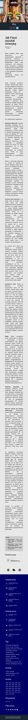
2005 (13, 686)
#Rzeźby (16, 658)
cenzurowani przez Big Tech (14, 470)
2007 (19, 686)
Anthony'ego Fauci (12, 92)
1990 (7, 682)
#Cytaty (12, 647)
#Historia (15, 650)
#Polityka (8, 656)
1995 (13, 682)
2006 (16, 686)
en (6, 701)
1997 (19, 682)
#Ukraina (8, 663)
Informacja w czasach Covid (13, 635)
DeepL (19, 75)
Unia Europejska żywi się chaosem (14, 594)
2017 (19, 690)
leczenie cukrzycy (12, 433)
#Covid (7, 647)
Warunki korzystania (9, 718)
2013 (7, 690)
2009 (10, 688)
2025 (13, 694)
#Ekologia (8, 648)
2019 (10, 692)
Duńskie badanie (17, 350)
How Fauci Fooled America (15, 545)
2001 (16, 684)
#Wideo (13, 675)
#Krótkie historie (10, 652)
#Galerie (12, 671)
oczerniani (18, 466)
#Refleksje (13, 656)
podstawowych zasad (11, 527)
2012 (19, 688)
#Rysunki (8, 675)
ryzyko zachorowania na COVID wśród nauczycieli (14, 312)
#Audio (7, 671)
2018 (7, 692)
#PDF (17, 673)
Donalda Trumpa (17, 102)
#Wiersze (20, 663)
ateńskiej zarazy (15, 164)
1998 (7, 684)
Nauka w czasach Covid (15, 625)
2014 (10, 690)
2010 (13, 688)
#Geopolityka (9, 650)
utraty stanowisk (17, 479)
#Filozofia (19, 648)
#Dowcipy (16, 647)
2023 (7, 694)
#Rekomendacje (10, 658)
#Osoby (18, 654)
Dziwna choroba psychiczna (12, 588)
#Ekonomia (14, 648)
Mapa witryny (17, 718)
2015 (13, 690)
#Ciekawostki (15, 645)
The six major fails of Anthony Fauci (15, 541)
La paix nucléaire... (13, 605)
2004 (10, 686)
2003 (7, 686)
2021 (16, 692)
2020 (13, 692)
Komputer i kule (12, 614)
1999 (10, 684)
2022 (19, 692)
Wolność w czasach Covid (15, 629)
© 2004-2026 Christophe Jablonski (12, 716)
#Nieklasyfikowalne (10, 654)
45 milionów (14, 134)
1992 (10, 682)
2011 (16, 688)
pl (9, 701)
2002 (19, 684)
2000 (13, 684)
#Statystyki (8, 660)
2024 (10, 694)
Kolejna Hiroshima (13, 583)
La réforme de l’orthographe (12, 620)
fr (7, 701)
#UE (20, 662)
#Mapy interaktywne (11, 673)
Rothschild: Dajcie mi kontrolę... (13, 600)
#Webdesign (14, 663)
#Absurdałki (8, 645)
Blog (14, 24)
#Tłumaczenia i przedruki (12, 662)
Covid (8, 48)
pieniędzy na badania (12, 486)
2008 (7, 688)
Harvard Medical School (12, 60)
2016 (16, 690)
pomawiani (9, 468)
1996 (16, 682)
